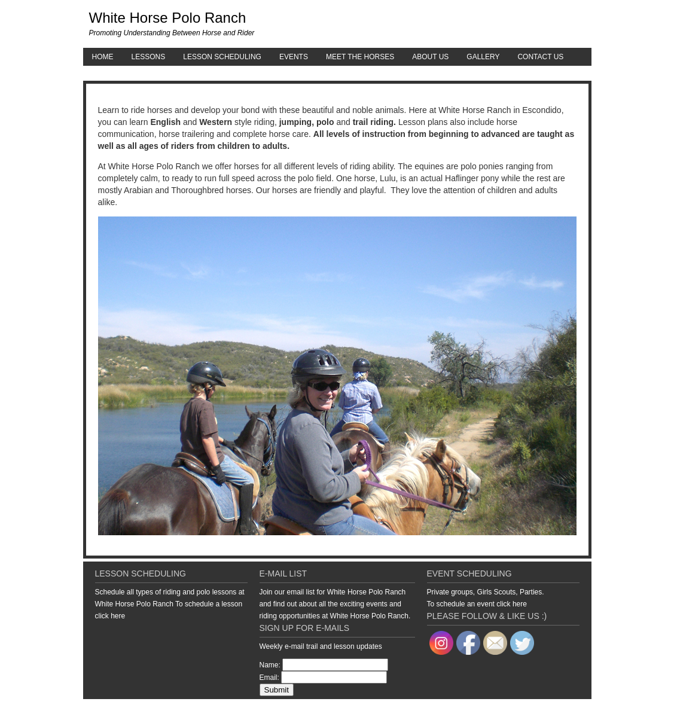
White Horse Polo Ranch (167, 18)
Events (293, 57)
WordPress (551, 711)
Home (103, 57)
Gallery (482, 57)
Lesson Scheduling (222, 57)
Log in (582, 711)
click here (110, 616)
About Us (430, 57)
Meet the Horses (360, 57)
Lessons (149, 57)
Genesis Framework (499, 711)
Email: (269, 677)
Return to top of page (124, 711)
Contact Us (540, 57)
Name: (270, 665)
